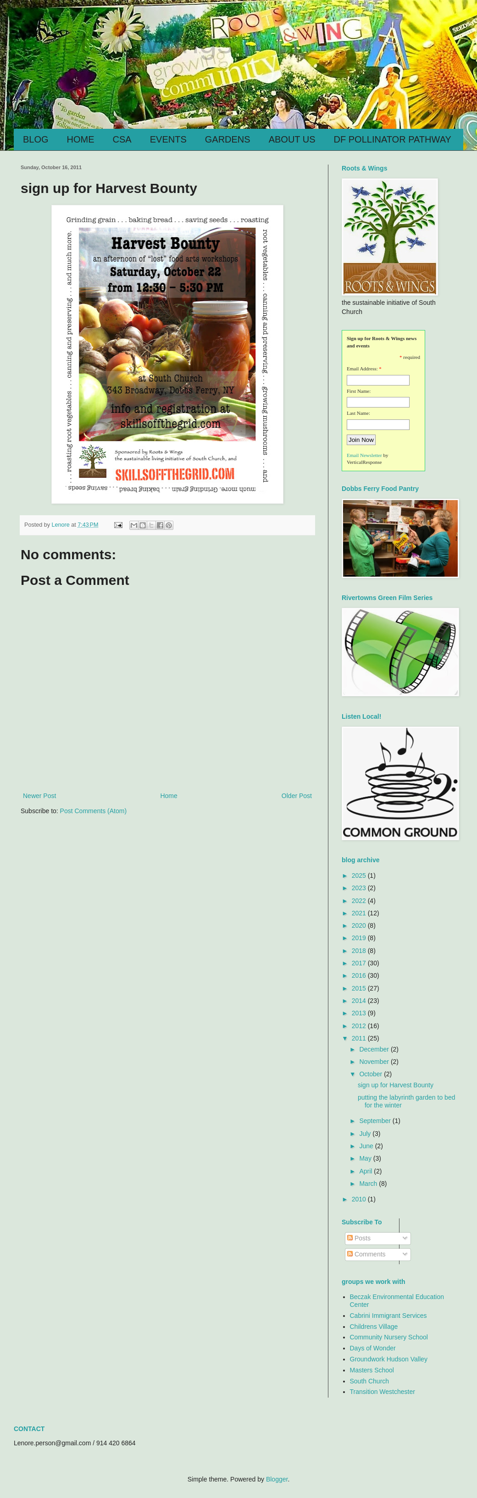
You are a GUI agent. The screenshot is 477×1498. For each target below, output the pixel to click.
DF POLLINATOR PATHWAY (392, 139)
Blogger (277, 1479)
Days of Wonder (373, 1348)
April (366, 1171)
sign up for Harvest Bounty (395, 1085)
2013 (360, 1013)
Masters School (372, 1370)
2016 (360, 975)
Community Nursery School (389, 1337)
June (367, 1146)
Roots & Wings (127, 42)
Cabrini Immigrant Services (388, 1315)
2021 (360, 913)
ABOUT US (292, 139)
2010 (360, 1199)
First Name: (359, 391)
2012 (360, 1026)
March (369, 1183)
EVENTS (168, 139)
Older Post (297, 795)
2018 (360, 950)
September (375, 1120)
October (371, 1074)
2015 (360, 988)
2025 (360, 875)
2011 (360, 1038)
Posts (359, 1238)
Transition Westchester (382, 1391)
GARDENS (227, 139)
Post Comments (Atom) (93, 811)
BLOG (36, 139)
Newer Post (39, 795)
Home (168, 795)
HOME (80, 139)
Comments (366, 1254)
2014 (360, 1000)
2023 (360, 888)
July (365, 1133)
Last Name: (358, 413)
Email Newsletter (364, 455)
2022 (360, 900)
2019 (360, 938)
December (374, 1049)
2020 (360, 925)
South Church (369, 1381)
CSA (122, 139)
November (374, 1061)
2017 (360, 963)
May (366, 1158)
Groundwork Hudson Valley (388, 1359)
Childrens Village (374, 1326)
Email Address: (362, 368)
